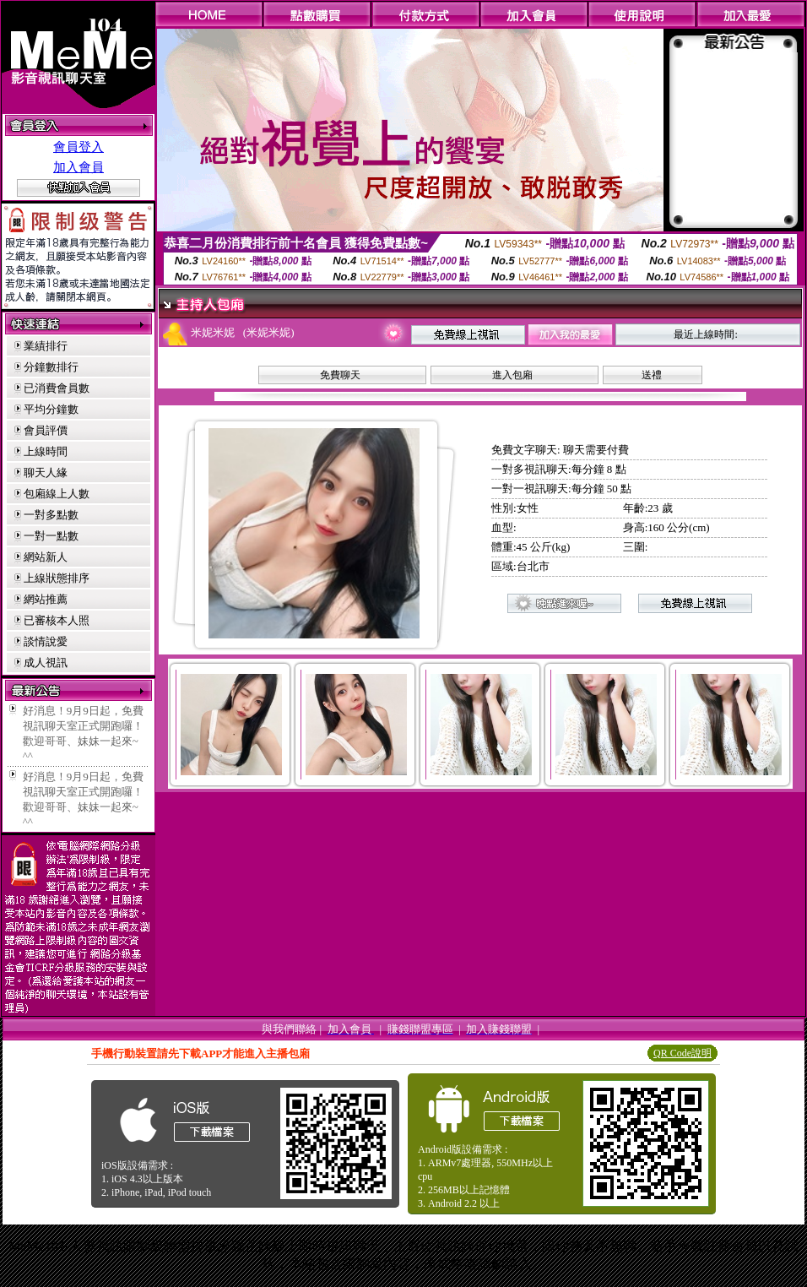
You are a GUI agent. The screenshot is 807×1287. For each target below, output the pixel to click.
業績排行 (46, 345)
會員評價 (46, 430)
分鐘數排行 (51, 367)
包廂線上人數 (56, 493)
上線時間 (46, 451)
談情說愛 (46, 641)
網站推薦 (46, 599)
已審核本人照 (56, 620)
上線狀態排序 (56, 578)
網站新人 (46, 557)
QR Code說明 (682, 1053)
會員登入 (78, 147)
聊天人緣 (46, 472)
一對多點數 (51, 514)
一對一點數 (51, 535)
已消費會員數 (56, 388)
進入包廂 (512, 375)
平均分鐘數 (51, 409)
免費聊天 (340, 375)
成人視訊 (46, 662)
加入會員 (78, 167)
